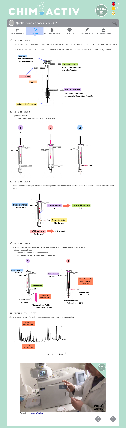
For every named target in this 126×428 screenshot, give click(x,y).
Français (33, 413)
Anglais (40, 413)
